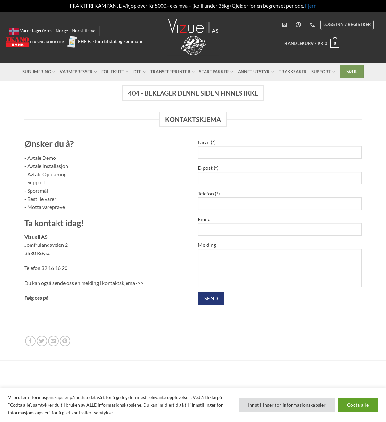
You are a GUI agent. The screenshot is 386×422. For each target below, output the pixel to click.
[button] (311, 43)
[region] (193, 405)
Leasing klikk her (47, 42)
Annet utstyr (256, 72)
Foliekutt (115, 72)
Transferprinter (172, 72)
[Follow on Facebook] (30, 341)
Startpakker (216, 72)
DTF (139, 72)
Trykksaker (293, 71)
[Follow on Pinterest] (65, 341)
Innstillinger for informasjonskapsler (287, 405)
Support (323, 72)
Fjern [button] (311, 6)
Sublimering (38, 72)
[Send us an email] (53, 341)
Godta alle (358, 405)
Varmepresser (78, 72)
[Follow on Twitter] (42, 341)
